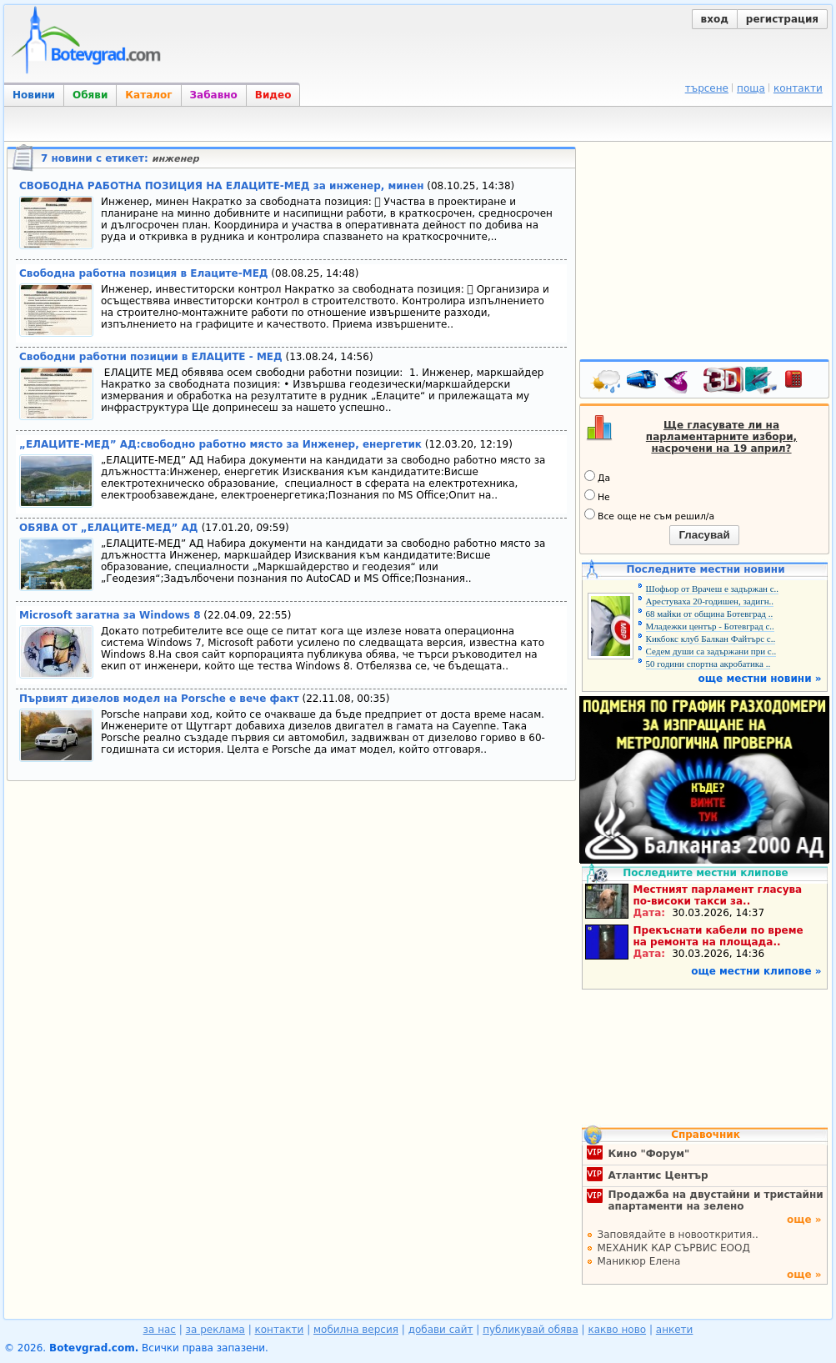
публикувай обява (530, 1329)
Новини (34, 95)
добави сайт (440, 1329)
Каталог (148, 95)
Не (597, 496)
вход (714, 19)
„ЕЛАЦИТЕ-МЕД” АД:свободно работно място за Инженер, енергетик (220, 444)
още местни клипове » (756, 971)
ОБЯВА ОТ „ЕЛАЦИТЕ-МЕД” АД (110, 528)
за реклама (215, 1329)
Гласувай (703, 535)
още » (804, 1219)
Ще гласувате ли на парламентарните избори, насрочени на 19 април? (721, 436)
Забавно (214, 95)
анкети (674, 1329)
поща (751, 88)
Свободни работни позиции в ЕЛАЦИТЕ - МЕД (151, 357)
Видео (273, 95)
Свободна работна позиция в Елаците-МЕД (143, 273)
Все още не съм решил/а (649, 515)
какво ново (617, 1329)
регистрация (782, 19)
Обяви (90, 95)
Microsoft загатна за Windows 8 (110, 615)
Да (597, 477)
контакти (798, 88)
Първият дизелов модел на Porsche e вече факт (159, 698)
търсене (706, 88)
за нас (159, 1329)
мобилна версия (355, 1329)
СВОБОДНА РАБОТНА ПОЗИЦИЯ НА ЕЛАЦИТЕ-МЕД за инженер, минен (221, 186)
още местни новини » (760, 678)
